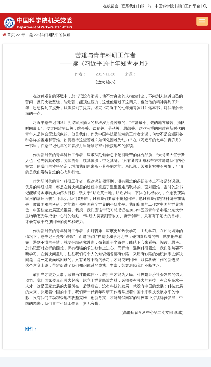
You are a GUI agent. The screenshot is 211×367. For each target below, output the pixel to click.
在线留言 (110, 6)
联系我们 (129, 6)
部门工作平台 (188, 6)
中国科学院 (164, 6)
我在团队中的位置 (55, 34)
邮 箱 (146, 6)
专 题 (27, 34)
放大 (101, 82)
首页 (11, 34)
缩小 (110, 82)
